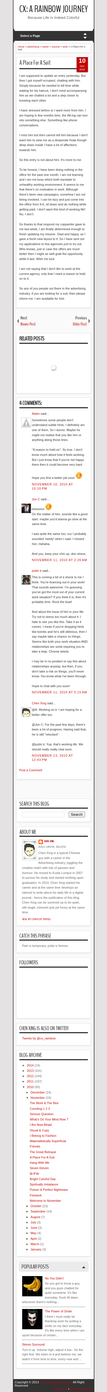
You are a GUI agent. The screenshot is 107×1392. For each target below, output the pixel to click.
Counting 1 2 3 (40, 1108)
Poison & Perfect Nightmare (49, 1189)
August (35, 1217)
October (36, 1206)
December (38, 1092)
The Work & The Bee (44, 1103)
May (34, 1233)
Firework (36, 1195)
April (34, 1238)
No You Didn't (54, 1278)
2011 (30, 1081)
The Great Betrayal (43, 1152)
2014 (30, 1065)
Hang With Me (39, 1162)
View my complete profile (36, 919)
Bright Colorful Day (43, 1179)
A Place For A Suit (35, 63)
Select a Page (30, 35)
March (35, 1244)
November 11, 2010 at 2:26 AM (59, 560)
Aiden (36, 413)
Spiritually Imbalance (44, 1184)
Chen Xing (39, 703)
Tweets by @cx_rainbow (39, 1038)
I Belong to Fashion (43, 1135)
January (36, 1249)
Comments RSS (81, 1389)
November (38, 1097)
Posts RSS (59, 1389)
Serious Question (41, 1114)
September (38, 1211)
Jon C (36, 499)
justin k (37, 570)
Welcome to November (45, 1200)
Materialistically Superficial (48, 1141)
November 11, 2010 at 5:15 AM (59, 692)
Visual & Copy (39, 1130)
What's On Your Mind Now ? (49, 1119)
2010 (30, 1087)
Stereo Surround (33, 1344)
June (34, 1227)
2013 (30, 1070)
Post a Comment (30, 770)
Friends (35, 1146)
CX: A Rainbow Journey (53, 9)
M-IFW (34, 1173)
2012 (30, 1076)
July (33, 1222)
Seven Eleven (39, 1168)
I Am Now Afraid (41, 1124)
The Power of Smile (58, 1311)
